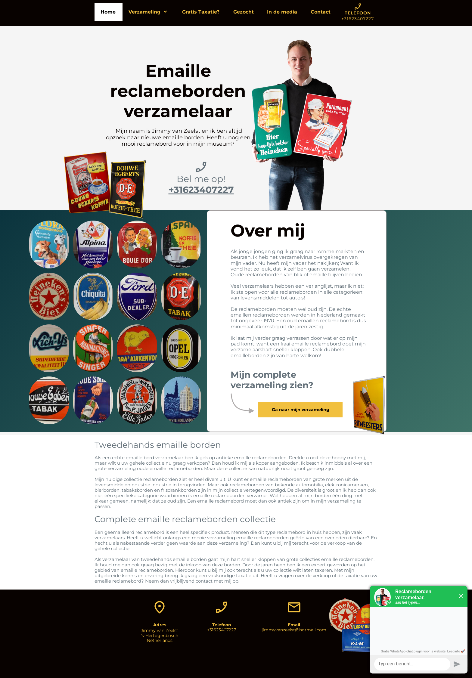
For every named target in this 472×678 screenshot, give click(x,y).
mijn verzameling (336, 501)
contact (204, 581)
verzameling (122, 468)
